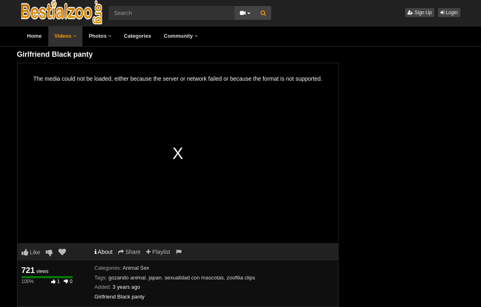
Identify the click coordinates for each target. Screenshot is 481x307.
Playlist (158, 252)
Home (34, 36)
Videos (65, 36)
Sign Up (420, 12)
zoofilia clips (240, 278)
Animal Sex (136, 268)
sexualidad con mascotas (194, 278)
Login (449, 12)
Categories (137, 36)
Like (31, 252)
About (104, 252)
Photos (100, 36)
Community (181, 36)
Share (129, 252)
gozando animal (127, 278)
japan (155, 278)
